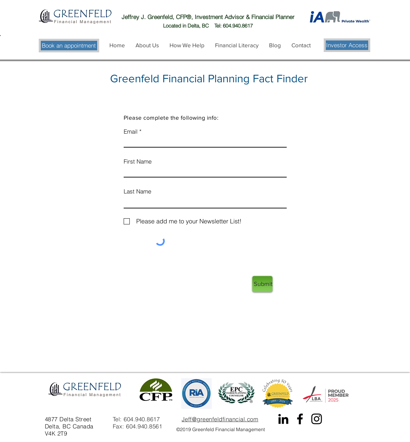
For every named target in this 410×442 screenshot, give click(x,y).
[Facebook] (300, 419)
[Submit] (262, 284)
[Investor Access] (347, 45)
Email (131, 131)
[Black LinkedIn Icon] (283, 419)
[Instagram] (316, 419)
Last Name (137, 191)
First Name (137, 161)
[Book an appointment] (69, 45)
